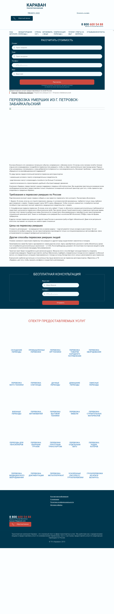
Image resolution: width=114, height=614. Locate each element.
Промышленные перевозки (37, 351)
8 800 (57, 25)
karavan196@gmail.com (17, 521)
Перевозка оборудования (94, 351)
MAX (94, 32)
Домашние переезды (74, 384)
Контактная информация (59, 496)
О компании (54, 499)
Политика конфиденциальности (62, 502)
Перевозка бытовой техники (55, 414)
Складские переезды (16, 351)
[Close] (113, 31)
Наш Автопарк (13, 33)
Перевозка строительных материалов (94, 414)
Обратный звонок (21, 18)
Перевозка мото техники (17, 384)
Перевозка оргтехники (55, 351)
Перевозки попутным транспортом (55, 445)
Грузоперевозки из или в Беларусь (95, 475)
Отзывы (90, 32)
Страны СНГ (38, 33)
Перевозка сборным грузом (36, 445)
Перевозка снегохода (36, 384)
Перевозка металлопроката (56, 474)
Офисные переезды (94, 384)
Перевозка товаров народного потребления (74, 353)
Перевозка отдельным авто (74, 445)
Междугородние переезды (25, 33)
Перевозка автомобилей (36, 413)
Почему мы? (71, 33)
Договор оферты (56, 505)
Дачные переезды (55, 384)
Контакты (100, 32)
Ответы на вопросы (79, 33)
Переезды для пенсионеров (16, 444)
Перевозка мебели (74, 413)
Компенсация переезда (60, 33)
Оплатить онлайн (83, 13)
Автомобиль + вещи (47, 33)
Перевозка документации (36, 474)
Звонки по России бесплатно (18, 519)
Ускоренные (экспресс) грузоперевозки (75, 475)
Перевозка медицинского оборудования (16, 475)
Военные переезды (16, 413)
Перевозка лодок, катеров (94, 445)
